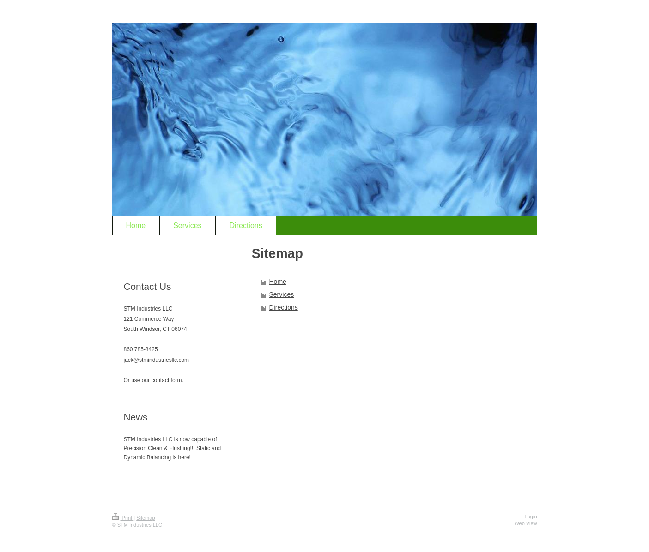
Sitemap (145, 518)
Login (531, 516)
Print (123, 518)
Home (277, 281)
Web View (525, 523)
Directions (283, 307)
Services (281, 294)
